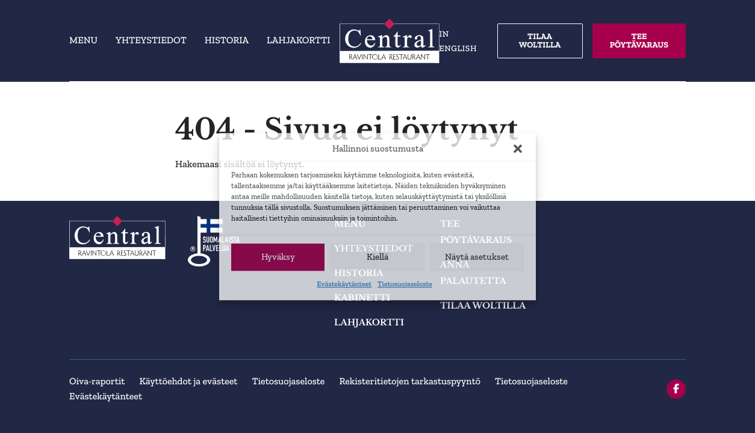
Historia (227, 40)
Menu (83, 40)
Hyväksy (278, 256)
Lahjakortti (298, 40)
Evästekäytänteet (344, 284)
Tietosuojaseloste (405, 284)
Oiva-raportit (97, 381)
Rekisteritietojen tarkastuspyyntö (409, 381)
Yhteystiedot (151, 40)
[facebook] (676, 389)
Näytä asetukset (477, 256)
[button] (518, 149)
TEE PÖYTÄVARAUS (639, 40)
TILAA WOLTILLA (540, 40)
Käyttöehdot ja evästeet (188, 381)
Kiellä (377, 256)
